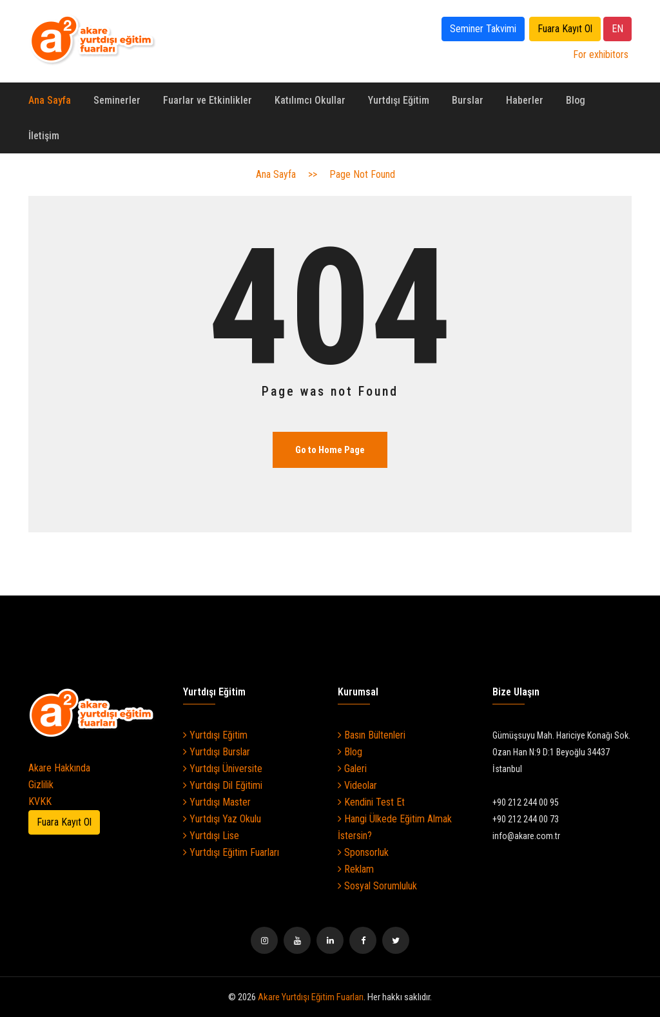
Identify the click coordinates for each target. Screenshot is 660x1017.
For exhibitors (600, 54)
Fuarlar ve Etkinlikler (207, 100)
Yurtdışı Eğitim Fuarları (231, 852)
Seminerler (117, 100)
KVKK (40, 801)
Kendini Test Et (371, 802)
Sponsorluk (363, 852)
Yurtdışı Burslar (216, 752)
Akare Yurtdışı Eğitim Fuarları (311, 997)
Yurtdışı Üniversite (222, 768)
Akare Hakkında (59, 768)
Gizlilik (40, 785)
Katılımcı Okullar (310, 100)
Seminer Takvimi (483, 29)
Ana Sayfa (49, 100)
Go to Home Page (330, 450)
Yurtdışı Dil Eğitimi (222, 785)
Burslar (467, 100)
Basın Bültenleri (371, 735)
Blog (575, 100)
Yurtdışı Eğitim (398, 100)
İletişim (43, 136)
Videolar (357, 785)
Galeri (352, 768)
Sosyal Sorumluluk (377, 886)
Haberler (524, 100)
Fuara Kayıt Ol (565, 29)
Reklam (356, 869)
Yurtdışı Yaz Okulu (222, 819)
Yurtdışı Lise (211, 835)
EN (617, 29)
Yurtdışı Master (217, 802)
